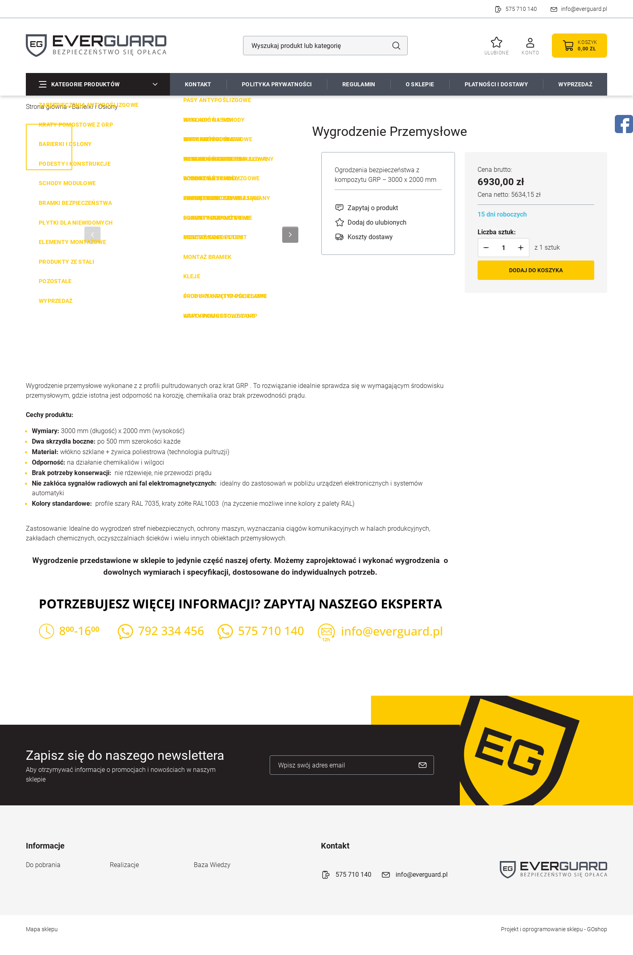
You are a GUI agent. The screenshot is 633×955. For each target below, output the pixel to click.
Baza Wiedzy (212, 865)
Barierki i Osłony (95, 107)
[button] (486, 247)
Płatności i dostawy (496, 84)
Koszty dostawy (370, 237)
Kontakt (198, 84)
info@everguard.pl (584, 9)
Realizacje (124, 865)
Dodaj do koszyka (536, 270)
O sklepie (420, 84)
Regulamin (358, 84)
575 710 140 (521, 9)
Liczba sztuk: (497, 232)
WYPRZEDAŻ (575, 84)
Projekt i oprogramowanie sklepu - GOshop (554, 929)
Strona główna (46, 107)
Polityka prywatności (277, 84)
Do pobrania (43, 865)
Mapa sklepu (42, 929)
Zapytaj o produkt (373, 208)
